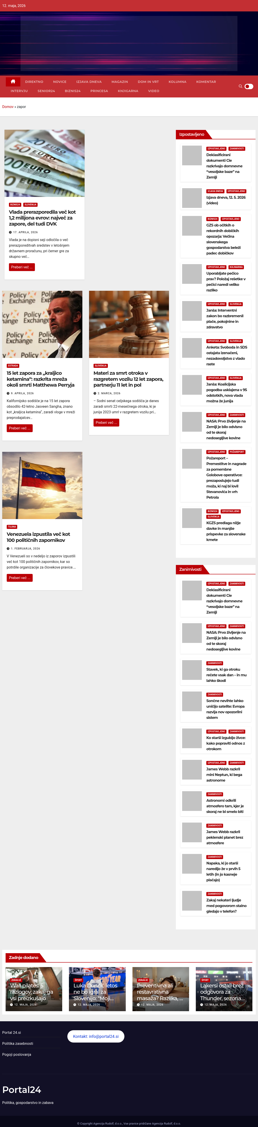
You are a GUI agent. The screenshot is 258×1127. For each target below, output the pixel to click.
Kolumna (177, 82)
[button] (240, 86)
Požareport (237, 452)
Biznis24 (73, 91)
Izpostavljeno (216, 148)
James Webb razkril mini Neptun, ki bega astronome (224, 774)
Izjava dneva (89, 82)
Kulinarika (236, 267)
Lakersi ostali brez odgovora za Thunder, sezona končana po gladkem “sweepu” (223, 998)
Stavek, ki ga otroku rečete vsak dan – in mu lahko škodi (226, 675)
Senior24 (46, 91)
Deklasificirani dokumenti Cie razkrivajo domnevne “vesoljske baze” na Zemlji (224, 166)
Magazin (119, 82)
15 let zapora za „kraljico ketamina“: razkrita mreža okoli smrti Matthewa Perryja (40, 379)
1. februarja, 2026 (25, 548)
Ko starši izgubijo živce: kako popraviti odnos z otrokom (225, 743)
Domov (7, 107)
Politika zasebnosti (17, 1043)
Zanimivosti (237, 148)
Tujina (12, 527)
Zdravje (16, 980)
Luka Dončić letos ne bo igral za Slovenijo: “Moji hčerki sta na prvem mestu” (95, 998)
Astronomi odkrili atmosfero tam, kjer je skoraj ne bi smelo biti (225, 806)
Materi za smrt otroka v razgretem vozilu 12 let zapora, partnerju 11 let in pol (128, 379)
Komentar (206, 82)
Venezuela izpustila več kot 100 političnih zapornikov (38, 537)
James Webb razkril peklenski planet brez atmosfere (224, 837)
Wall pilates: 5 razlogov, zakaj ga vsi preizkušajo (31, 992)
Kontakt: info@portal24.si (96, 1036)
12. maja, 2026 (25, 1004)
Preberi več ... (22, 267)
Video (153, 91)
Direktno (34, 82)
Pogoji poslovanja (16, 1054)
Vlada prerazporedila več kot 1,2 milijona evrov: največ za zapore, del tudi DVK (42, 218)
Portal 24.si (11, 1032)
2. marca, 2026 (109, 393)
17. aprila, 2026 (25, 232)
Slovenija (30, 204)
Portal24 (21, 1089)
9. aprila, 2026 (22, 393)
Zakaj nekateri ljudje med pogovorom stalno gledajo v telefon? (226, 906)
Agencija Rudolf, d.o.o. (166, 1123)
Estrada (13, 365)
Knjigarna (128, 91)
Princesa (99, 91)
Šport (78, 980)
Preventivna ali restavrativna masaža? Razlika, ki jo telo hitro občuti (160, 995)
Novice (60, 82)
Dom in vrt (148, 82)
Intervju (19, 91)
